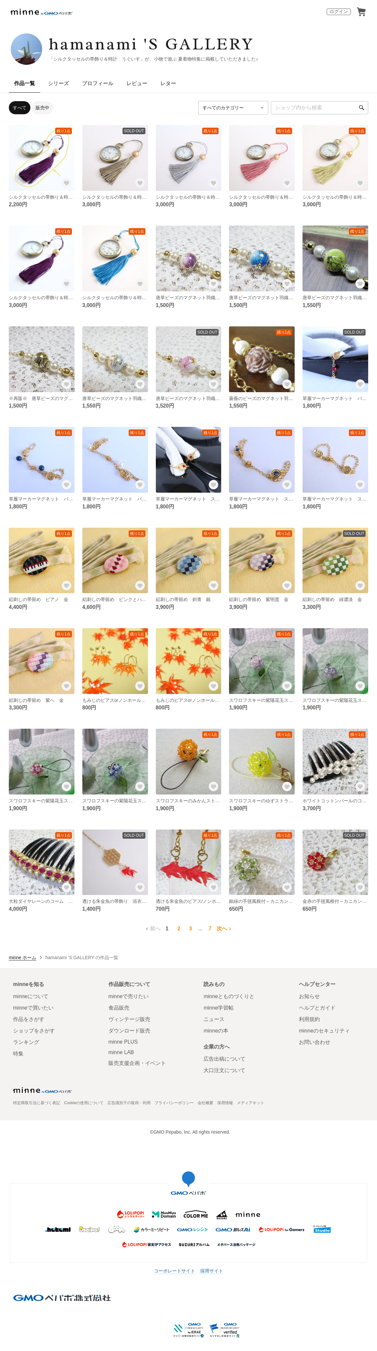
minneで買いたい (33, 1008)
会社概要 (205, 1103)
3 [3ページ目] (190, 928)
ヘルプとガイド (317, 1008)
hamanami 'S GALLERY (151, 44)
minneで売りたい (128, 996)
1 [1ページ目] (167, 928)
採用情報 (225, 1103)
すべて (19, 107)
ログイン (339, 11)
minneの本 (216, 1030)
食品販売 (118, 1008)
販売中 (42, 107)
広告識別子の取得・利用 (129, 1103)
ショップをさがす (34, 1030)
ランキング (26, 1042)
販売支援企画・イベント (137, 1063)
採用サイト (211, 1270)
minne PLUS (123, 1042)
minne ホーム (22, 957)
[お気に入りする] (67, 183)
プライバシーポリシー (174, 1103)
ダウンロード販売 (129, 1030)
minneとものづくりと (229, 996)
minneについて (30, 996)
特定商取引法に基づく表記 (36, 1103)
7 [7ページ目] (209, 928)
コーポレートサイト (174, 1270)
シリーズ (58, 83)
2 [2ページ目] (178, 928)
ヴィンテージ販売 (129, 1019)
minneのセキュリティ (324, 1030)
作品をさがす (28, 1019)
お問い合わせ (314, 1042)
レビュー (136, 83)
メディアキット (250, 1103)
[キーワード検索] (319, 107)
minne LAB (121, 1052)
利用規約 (309, 1019)
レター (168, 83)
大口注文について (224, 1070)
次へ (225, 929)
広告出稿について (224, 1059)
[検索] (361, 107)
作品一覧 (24, 83)
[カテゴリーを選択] (233, 108)
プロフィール (97, 83)
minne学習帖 (219, 1008)
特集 (18, 1053)
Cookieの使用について (84, 1103)
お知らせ (309, 996)
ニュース (214, 1019)
